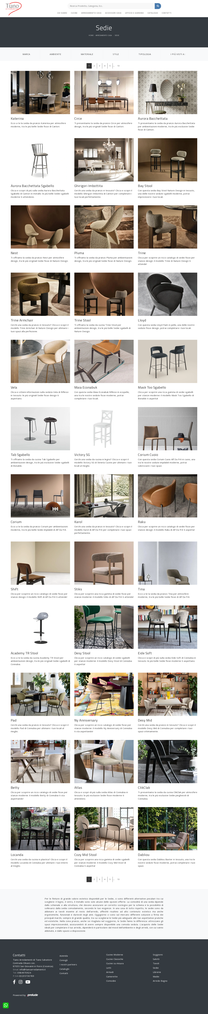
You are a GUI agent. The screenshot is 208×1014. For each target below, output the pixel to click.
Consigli (64, 960)
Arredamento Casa (91, 12)
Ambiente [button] (55, 54)
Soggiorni (158, 954)
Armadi (110, 972)
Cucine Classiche (114, 959)
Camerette (112, 976)
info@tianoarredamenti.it (33, 969)
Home (91, 35)
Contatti (167, 12)
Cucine (74, 12)
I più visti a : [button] (178, 54)
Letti (108, 967)
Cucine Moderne (114, 954)
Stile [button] (116, 54)
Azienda (64, 955)
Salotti (156, 959)
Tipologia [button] (145, 54)
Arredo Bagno (160, 980)
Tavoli (156, 963)
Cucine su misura (115, 963)
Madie (156, 976)
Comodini (111, 980)
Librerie (157, 972)
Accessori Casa (113, 12)
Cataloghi (153, 12)
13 (118, 66)
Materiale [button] (87, 54)
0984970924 (24, 972)
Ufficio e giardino (134, 12)
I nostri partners (68, 964)
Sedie (117, 35)
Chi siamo (62, 12)
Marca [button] (26, 54)
